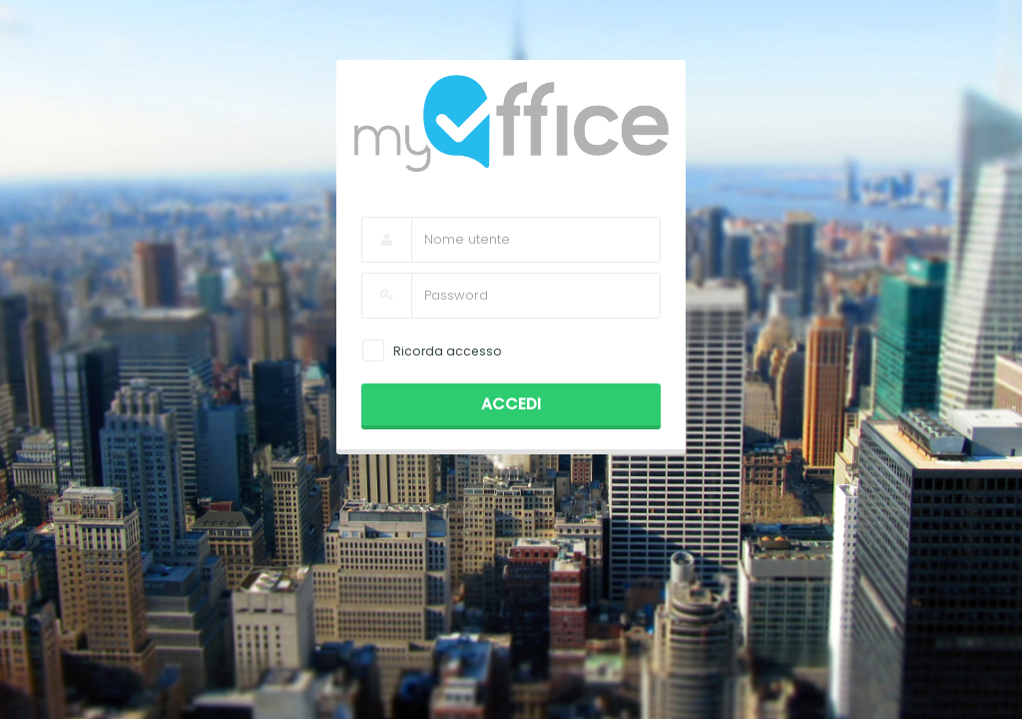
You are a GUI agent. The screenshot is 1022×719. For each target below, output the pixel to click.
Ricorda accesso (447, 351)
